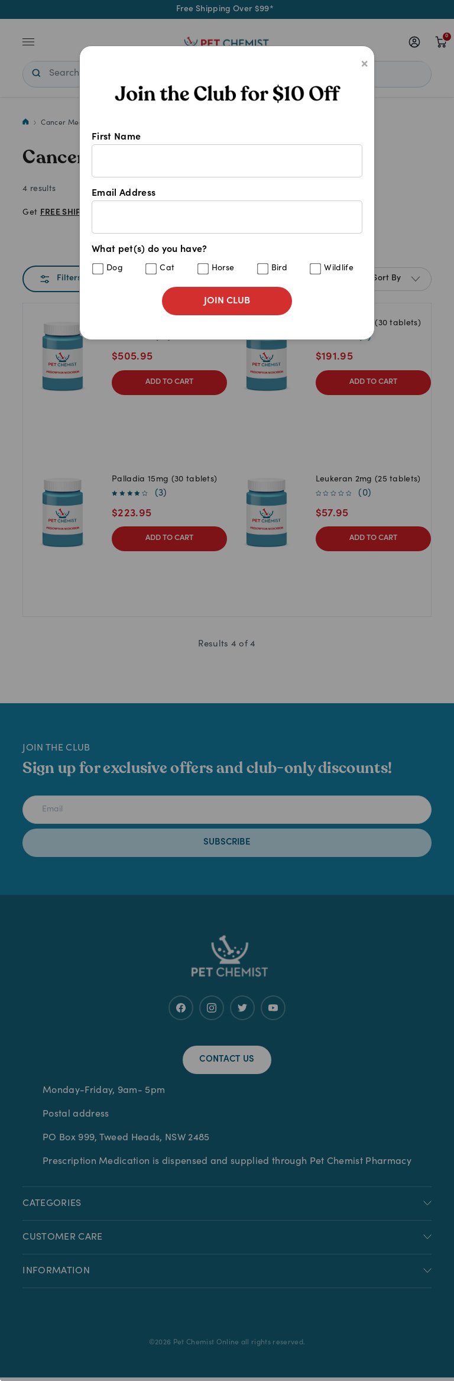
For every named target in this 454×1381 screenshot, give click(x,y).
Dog (114, 268)
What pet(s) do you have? (227, 260)
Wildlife (339, 268)
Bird (279, 268)
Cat (167, 268)
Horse (223, 268)
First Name (227, 154)
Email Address (227, 211)
